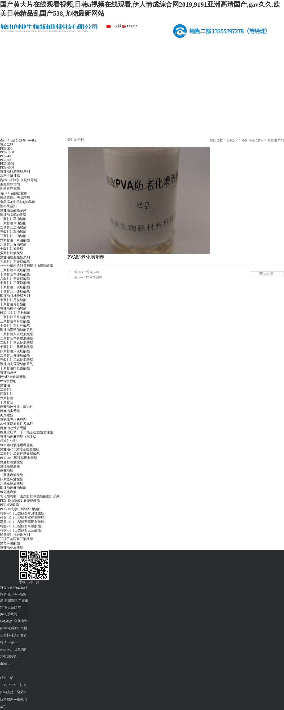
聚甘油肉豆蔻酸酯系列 (16, 364)
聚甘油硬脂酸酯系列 (15, 257)
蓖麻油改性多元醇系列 (16, 406)
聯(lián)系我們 (263, 33)
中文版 (113, 26)
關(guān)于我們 (61, 33)
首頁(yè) (20, 33)
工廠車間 (182, 33)
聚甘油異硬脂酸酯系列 (16, 330)
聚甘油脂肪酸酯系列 (15, 171)
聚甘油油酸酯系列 (13, 210)
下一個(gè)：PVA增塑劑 (84, 277)
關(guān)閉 (267, 273)
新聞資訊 (141, 33)
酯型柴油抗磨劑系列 (15, 534)
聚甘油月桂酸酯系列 (15, 296)
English (129, 26)
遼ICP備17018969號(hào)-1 (13, 656)
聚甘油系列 (8, 372)
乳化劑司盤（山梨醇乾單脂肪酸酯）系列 (30, 496)
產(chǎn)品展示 (101, 33)
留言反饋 (222, 33)
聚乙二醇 (6, 144)
